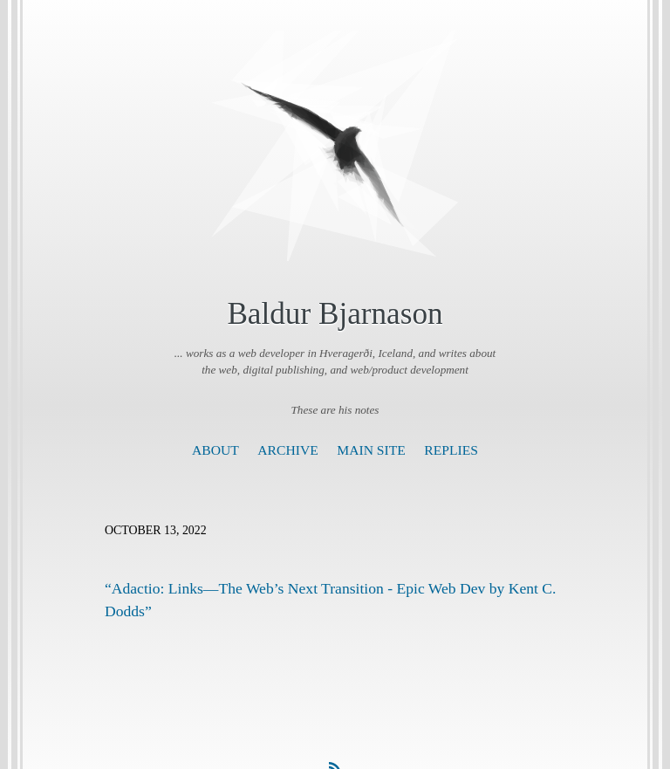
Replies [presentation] (451, 450)
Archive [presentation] (287, 450)
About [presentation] (215, 450)
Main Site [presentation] (371, 450)
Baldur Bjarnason (334, 314)
